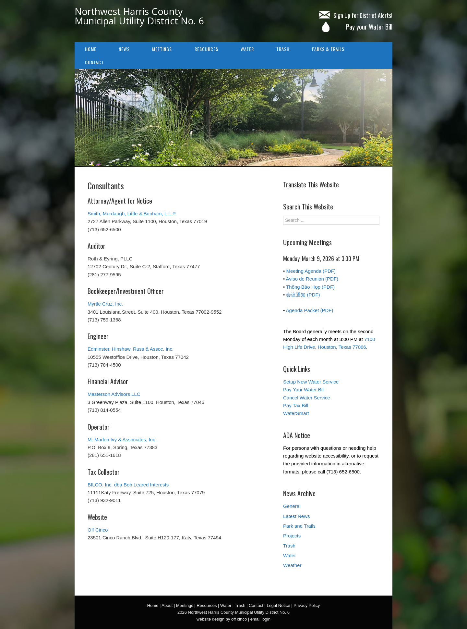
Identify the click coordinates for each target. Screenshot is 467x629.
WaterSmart (296, 413)
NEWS (124, 48)
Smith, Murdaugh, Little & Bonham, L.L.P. (132, 213)
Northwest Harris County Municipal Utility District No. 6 (139, 16)
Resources (206, 48)
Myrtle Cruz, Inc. (105, 304)
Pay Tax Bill (295, 405)
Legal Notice (278, 605)
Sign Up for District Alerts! (355, 15)
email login (260, 619)
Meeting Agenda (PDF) (311, 271)
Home (90, 48)
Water (247, 48)
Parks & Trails (328, 48)
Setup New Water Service (311, 381)
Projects (292, 535)
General (291, 506)
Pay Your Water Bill (304, 389)
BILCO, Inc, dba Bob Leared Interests (128, 484)
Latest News (296, 516)
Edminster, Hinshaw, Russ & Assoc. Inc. (131, 349)
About (167, 605)
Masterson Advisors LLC (114, 394)
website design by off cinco (222, 619)
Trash (283, 48)
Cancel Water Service (306, 397)
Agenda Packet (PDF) (309, 310)
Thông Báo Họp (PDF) (310, 287)
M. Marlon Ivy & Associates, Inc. (122, 439)
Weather (292, 565)
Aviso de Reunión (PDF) (312, 279)
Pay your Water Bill (355, 26)
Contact (94, 62)
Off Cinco (98, 530)
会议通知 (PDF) (303, 294)
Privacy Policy (306, 605)
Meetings (162, 48)
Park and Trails (299, 526)
